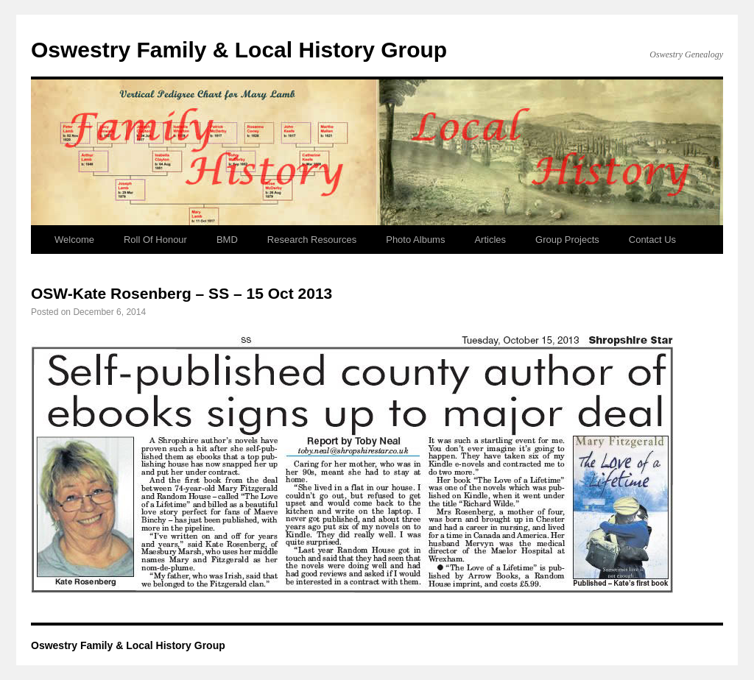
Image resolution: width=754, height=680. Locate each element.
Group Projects (567, 239)
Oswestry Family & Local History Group (239, 50)
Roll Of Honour (155, 239)
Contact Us (652, 239)
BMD (227, 239)
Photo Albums (415, 239)
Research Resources (311, 239)
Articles (490, 239)
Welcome (74, 239)
